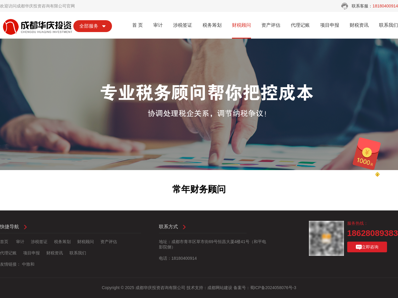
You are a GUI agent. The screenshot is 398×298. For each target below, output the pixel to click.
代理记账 (300, 25)
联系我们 (388, 25)
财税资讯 (359, 25)
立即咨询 (367, 247)
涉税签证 (182, 25)
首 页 (137, 25)
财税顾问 (241, 25)
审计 (158, 25)
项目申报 (329, 25)
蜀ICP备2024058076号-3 (273, 287)
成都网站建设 (219, 287)
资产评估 (270, 25)
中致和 (28, 264)
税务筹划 (212, 25)
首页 (4, 241)
